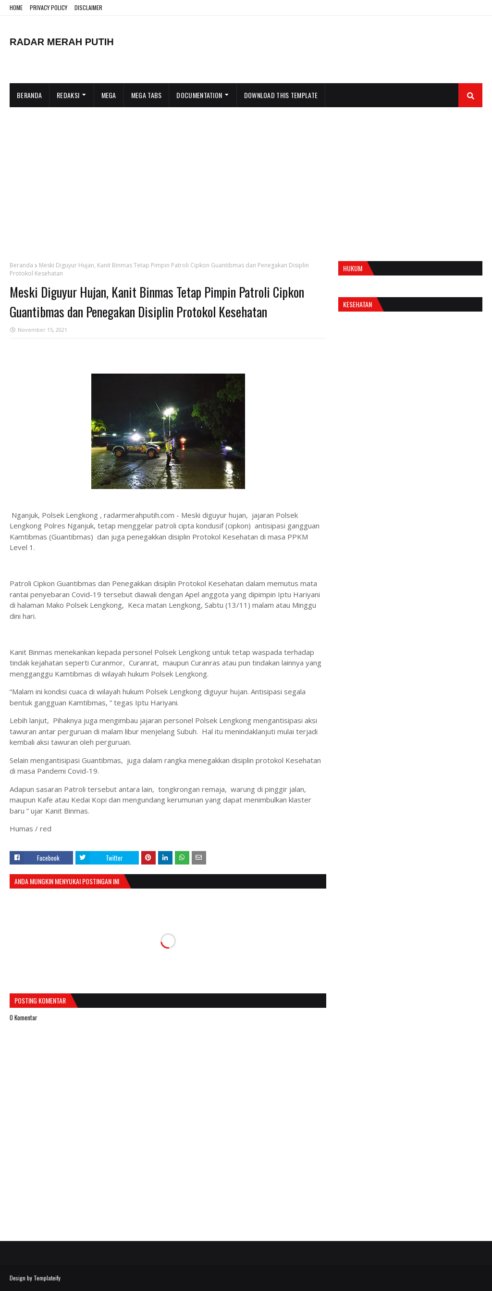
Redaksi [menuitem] (68, 95)
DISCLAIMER (88, 7)
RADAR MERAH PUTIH (62, 42)
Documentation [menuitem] (199, 95)
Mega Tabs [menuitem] (146, 95)
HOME (16, 7)
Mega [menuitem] (108, 95)
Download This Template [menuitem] (281, 95)
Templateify (47, 1278)
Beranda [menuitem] (29, 95)
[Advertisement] (246, 179)
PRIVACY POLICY (48, 7)
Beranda (21, 265)
